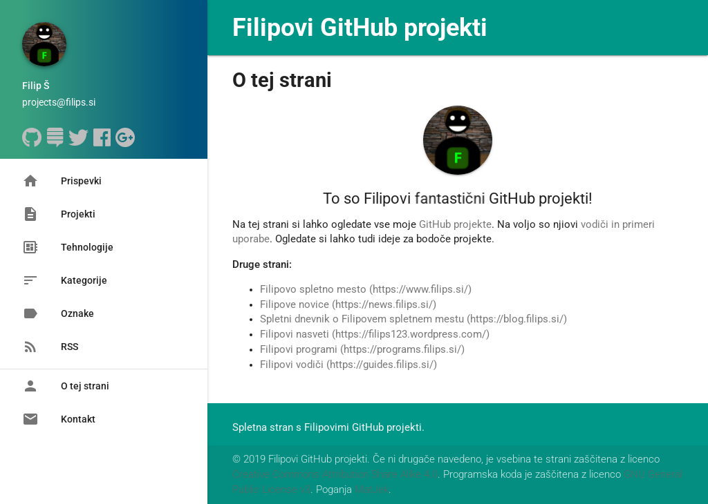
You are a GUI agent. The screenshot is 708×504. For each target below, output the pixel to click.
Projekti (58, 214)
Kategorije (64, 280)
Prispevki (62, 180)
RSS (50, 346)
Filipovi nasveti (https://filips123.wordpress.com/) (375, 334)
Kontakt (58, 419)
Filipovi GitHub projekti (359, 27)
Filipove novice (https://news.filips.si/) (348, 305)
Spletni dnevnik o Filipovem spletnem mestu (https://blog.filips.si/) (413, 319)
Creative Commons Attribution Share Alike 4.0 (335, 475)
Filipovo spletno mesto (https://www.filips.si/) (366, 289)
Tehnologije (67, 247)
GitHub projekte (455, 225)
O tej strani (65, 386)
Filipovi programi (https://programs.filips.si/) (362, 350)
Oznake (58, 313)
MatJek (372, 490)
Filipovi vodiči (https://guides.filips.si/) (348, 365)
